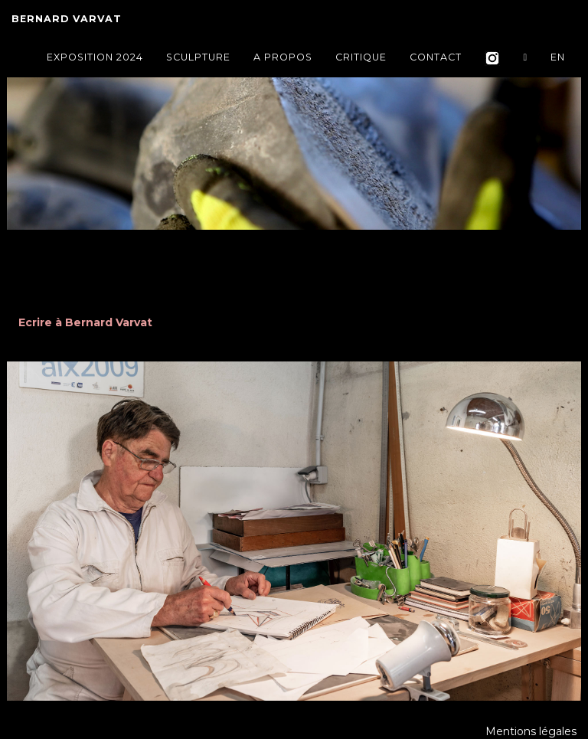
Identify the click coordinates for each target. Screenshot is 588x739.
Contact (436, 61)
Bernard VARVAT (66, 22)
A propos (282, 61)
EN (557, 61)
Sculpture (198, 61)
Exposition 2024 (95, 61)
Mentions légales (531, 731)
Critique (361, 61)
